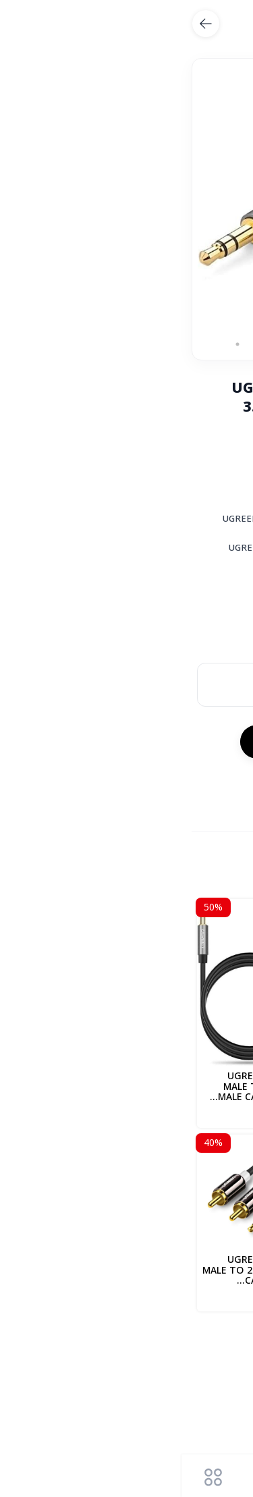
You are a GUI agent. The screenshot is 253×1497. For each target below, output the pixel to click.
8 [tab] (56, 344)
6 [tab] (96, 344)
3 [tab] (157, 344)
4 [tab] (137, 344)
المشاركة (210, 785)
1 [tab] (197, 344)
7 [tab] (76, 344)
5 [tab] (116, 344)
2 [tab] (177, 344)
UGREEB (216, 1357)
